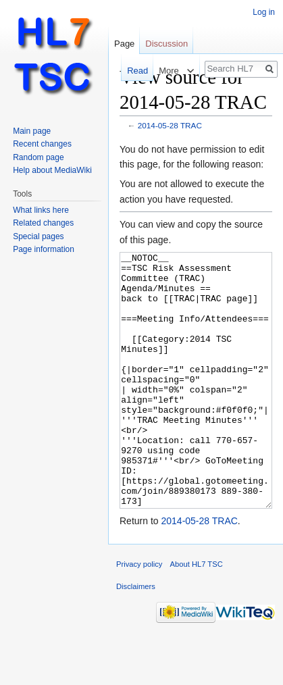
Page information (43, 249)
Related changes (43, 223)
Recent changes (42, 144)
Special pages (38, 236)
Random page (38, 157)
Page (124, 44)
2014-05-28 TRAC (170, 125)
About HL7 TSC (196, 615)
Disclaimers (135, 637)
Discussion (166, 44)
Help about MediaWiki (52, 170)
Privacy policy (139, 615)
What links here (41, 210)
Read (130, 71)
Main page (32, 131)
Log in (264, 12)
